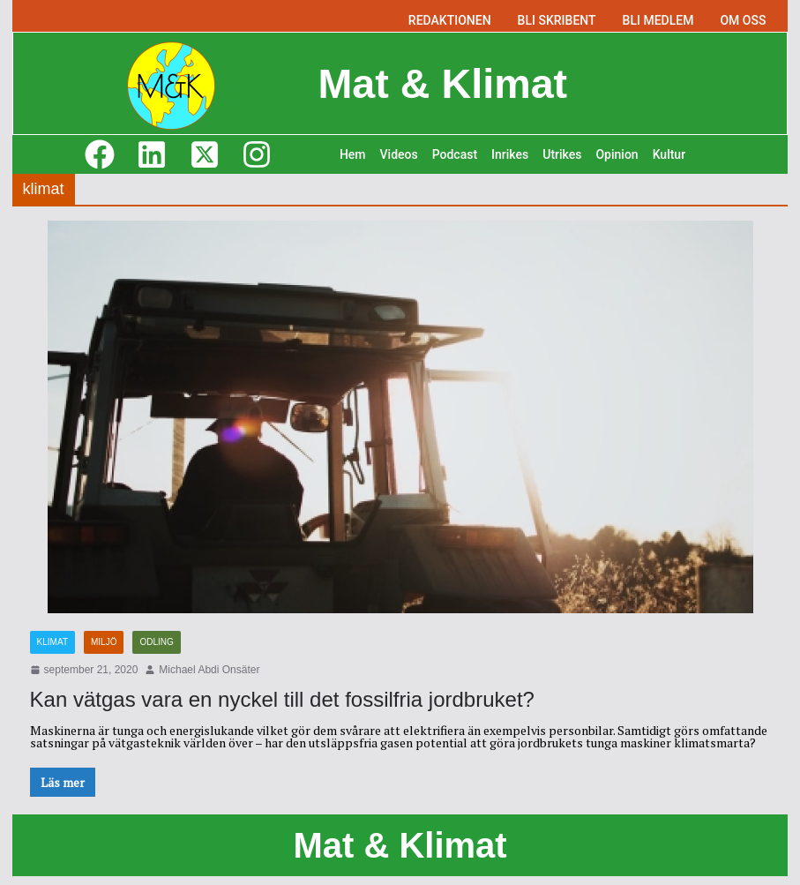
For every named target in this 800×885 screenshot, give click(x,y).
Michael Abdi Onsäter (209, 669)
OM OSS (743, 20)
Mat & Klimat (442, 83)
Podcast (454, 154)
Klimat (52, 642)
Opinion (616, 154)
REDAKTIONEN (449, 20)
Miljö (103, 642)
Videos (399, 154)
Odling (156, 642)
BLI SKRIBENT (557, 20)
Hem (353, 154)
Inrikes (509, 154)
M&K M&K (104, 844)
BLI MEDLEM (658, 20)
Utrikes (561, 154)
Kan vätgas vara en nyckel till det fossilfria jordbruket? (282, 699)
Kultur (669, 154)
